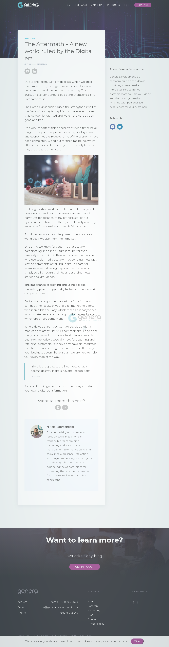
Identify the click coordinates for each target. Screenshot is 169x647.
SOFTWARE (81, 5)
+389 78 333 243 (69, 612)
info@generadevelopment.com (59, 607)
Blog (91, 615)
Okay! (137, 641)
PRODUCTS (113, 5)
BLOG (126, 5)
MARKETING (97, 5)
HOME (68, 5)
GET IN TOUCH (84, 566)
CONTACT (143, 5)
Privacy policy (96, 624)
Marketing (29, 38)
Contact (93, 619)
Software (93, 606)
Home (91, 601)
